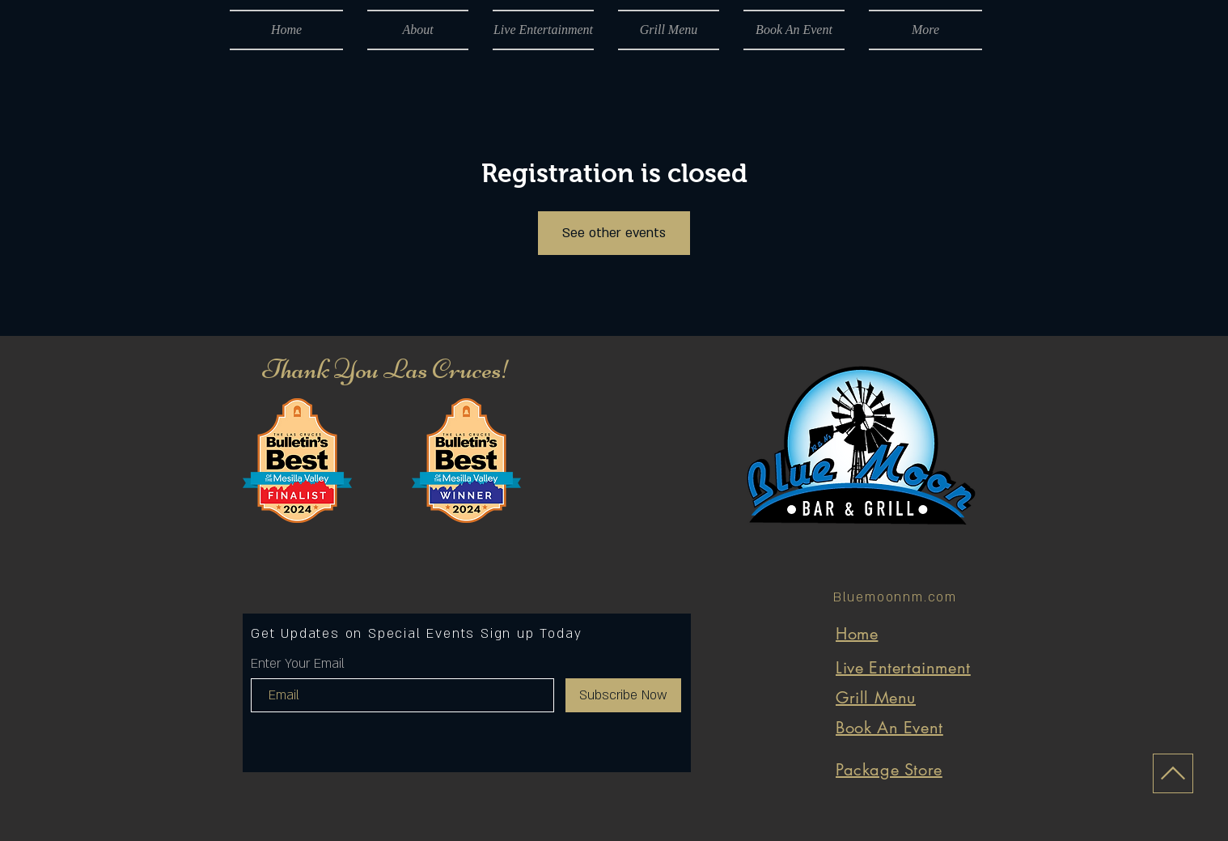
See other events (614, 233)
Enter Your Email (298, 663)
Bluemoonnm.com (895, 597)
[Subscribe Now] (623, 695)
